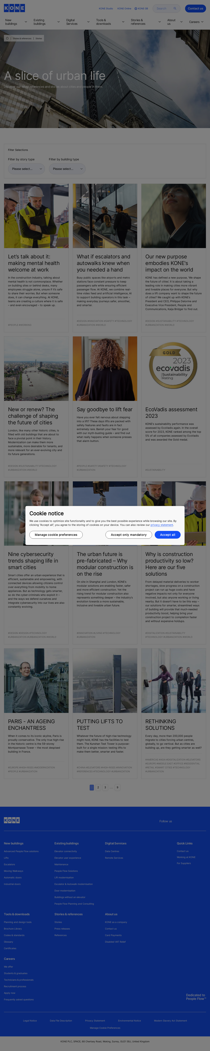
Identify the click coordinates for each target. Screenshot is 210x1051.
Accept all (167, 534)
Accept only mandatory (129, 534)
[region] (105, 525)
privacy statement (162, 524)
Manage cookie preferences (56, 534)
